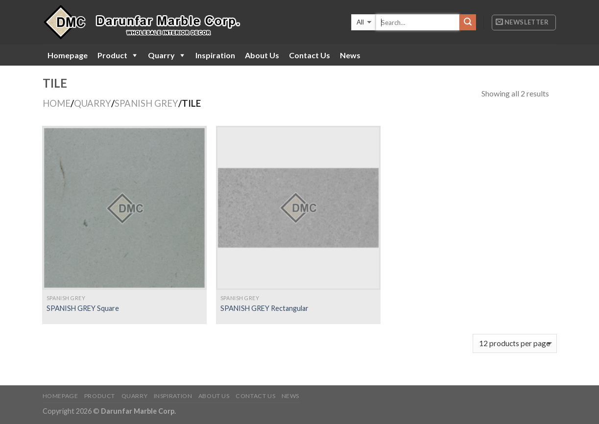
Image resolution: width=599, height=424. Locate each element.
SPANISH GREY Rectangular (264, 308)
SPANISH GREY (146, 103)
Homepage (68, 55)
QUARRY (92, 103)
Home (57, 103)
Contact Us (309, 55)
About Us (262, 55)
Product (112, 55)
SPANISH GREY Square (83, 308)
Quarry (161, 55)
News (350, 55)
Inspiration (215, 55)
